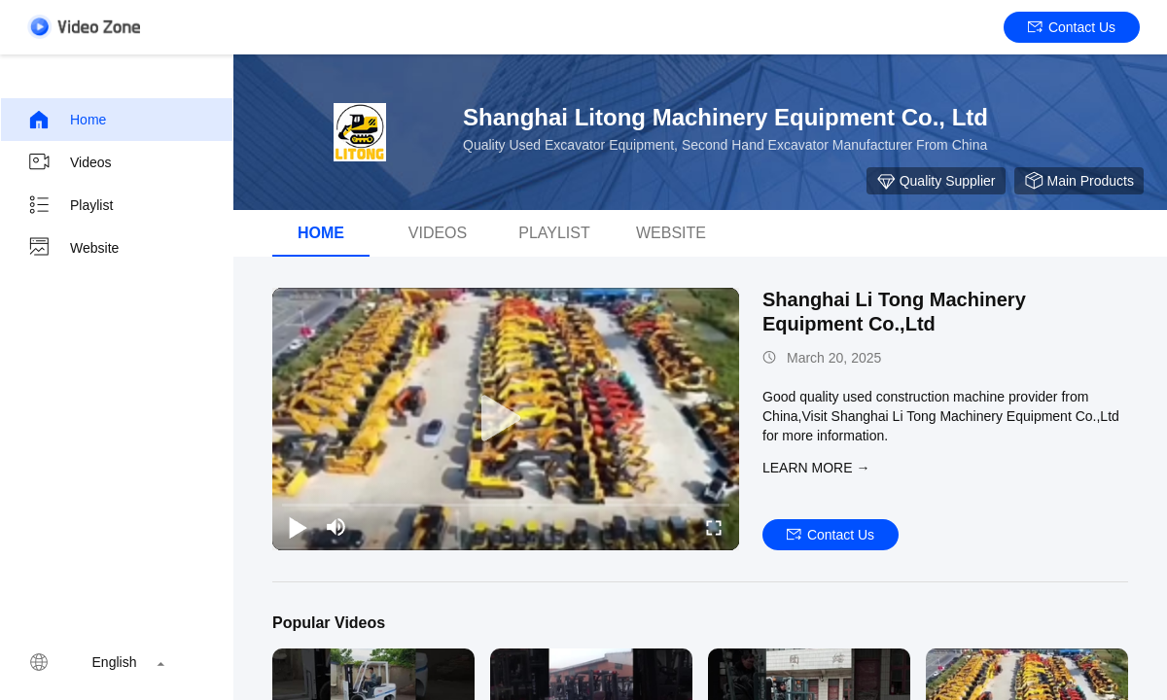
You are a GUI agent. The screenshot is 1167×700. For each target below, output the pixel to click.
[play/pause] (297, 527)
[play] (505, 419)
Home (66, 119)
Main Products (1079, 181)
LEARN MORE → (815, 467)
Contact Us (1071, 27)
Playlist (70, 205)
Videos (69, 162)
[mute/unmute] (336, 527)
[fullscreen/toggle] (713, 527)
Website (73, 248)
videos (437, 233)
